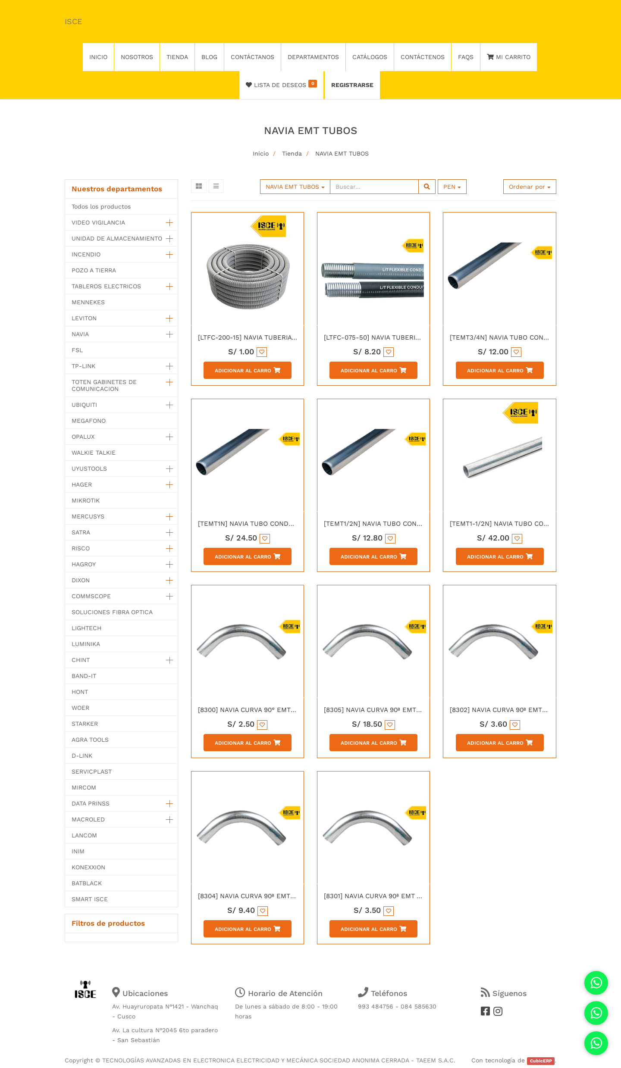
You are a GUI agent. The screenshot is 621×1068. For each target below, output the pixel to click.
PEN (452, 186)
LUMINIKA (86, 643)
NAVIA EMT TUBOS (342, 153)
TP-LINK (83, 365)
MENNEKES (88, 302)
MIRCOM (84, 787)
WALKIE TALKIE (94, 452)
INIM (78, 851)
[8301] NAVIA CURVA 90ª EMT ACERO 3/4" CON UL (402, 896)
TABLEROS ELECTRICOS (106, 286)
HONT (80, 691)
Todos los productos (101, 206)
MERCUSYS (88, 516)
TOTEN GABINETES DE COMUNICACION (104, 385)
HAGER (82, 484)
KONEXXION (88, 867)
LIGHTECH (86, 628)
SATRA (81, 532)
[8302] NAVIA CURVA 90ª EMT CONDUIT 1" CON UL (528, 710)
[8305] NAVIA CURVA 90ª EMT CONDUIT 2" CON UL (403, 710)
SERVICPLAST (92, 771)
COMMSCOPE (91, 596)
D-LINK (82, 755)
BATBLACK (87, 883)
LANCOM (84, 835)
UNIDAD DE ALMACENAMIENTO (117, 238)
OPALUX (83, 436)
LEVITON (84, 318)
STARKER (85, 723)
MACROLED (88, 819)
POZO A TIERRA (94, 270)
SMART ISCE (90, 899)
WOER (80, 707)
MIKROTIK (86, 500)
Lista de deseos (281, 84)
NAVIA (80, 334)
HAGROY (84, 564)
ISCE (73, 21)
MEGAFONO (89, 420)
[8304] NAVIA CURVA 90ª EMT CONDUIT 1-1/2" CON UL (283, 896)
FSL (77, 350)
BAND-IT (84, 675)
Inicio (261, 153)
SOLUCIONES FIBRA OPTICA (112, 612)
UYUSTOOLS (89, 468)
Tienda (292, 153)
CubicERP (541, 1061)
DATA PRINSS (91, 803)
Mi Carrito (508, 56)
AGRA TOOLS (90, 739)
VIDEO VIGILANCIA (98, 222)
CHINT (81, 659)
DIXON (81, 580)
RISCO (81, 548)
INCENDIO (86, 254)
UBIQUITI (84, 404)
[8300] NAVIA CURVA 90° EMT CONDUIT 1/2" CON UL (280, 710)
